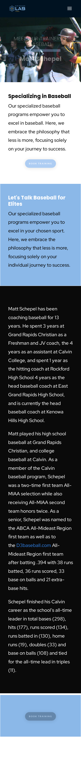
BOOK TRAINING (40, 163)
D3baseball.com (33, 545)
